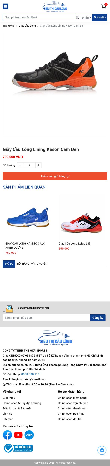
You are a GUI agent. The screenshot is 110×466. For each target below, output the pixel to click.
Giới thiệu (9, 398)
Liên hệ (7, 413)
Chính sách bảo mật (71, 413)
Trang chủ (9, 25)
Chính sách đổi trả (69, 419)
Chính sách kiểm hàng (72, 398)
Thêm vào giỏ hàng (55, 176)
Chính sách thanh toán (72, 408)
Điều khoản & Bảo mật (17, 408)
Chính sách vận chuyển (73, 403)
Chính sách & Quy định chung (22, 403)
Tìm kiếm (100, 17)
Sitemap (8, 419)
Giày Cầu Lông (27, 25)
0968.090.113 (30, 374)
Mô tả (9, 263)
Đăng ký (97, 318)
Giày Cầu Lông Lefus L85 (74, 243)
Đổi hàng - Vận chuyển (32, 263)
